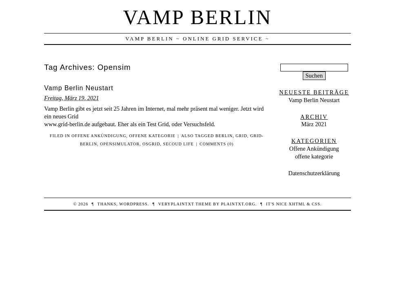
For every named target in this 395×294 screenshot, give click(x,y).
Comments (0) (216, 144)
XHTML (297, 204)
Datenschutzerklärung (314, 173)
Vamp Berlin (197, 17)
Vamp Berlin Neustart (78, 88)
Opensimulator (120, 144)
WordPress (133, 204)
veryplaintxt (176, 204)
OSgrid (151, 144)
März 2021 (314, 124)
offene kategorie (152, 136)
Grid (241, 136)
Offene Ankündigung (98, 136)
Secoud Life (178, 144)
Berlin (224, 136)
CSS (316, 204)
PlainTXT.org (238, 204)
